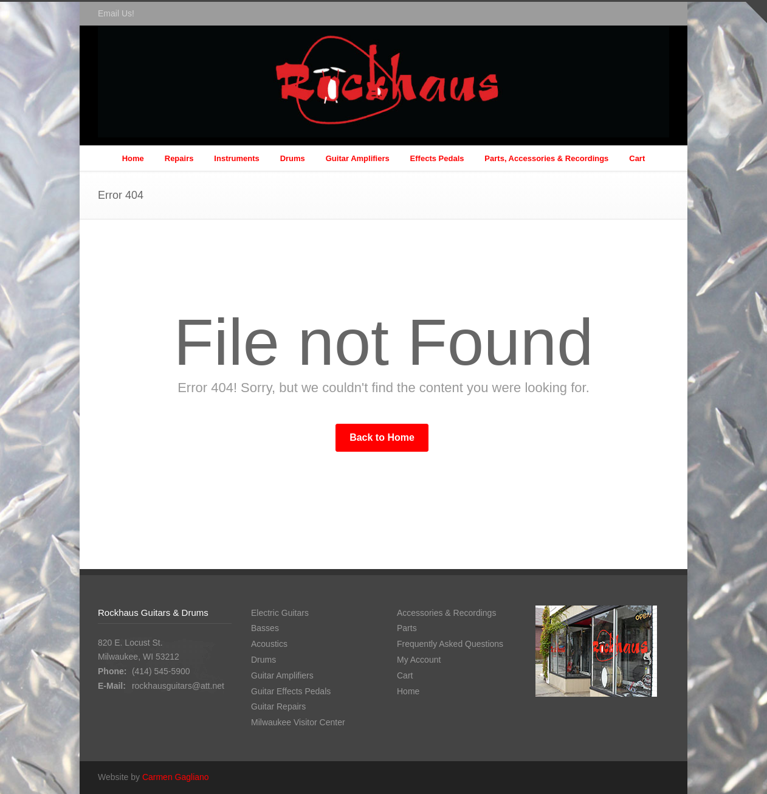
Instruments (236, 158)
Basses (265, 628)
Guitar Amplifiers (358, 158)
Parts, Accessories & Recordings (546, 158)
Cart (637, 158)
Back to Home (381, 437)
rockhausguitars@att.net (178, 686)
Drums (292, 158)
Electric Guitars (280, 613)
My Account (419, 660)
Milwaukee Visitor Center (298, 722)
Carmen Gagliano (175, 777)
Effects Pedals (437, 158)
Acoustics (269, 644)
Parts (407, 628)
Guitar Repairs (278, 706)
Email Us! (116, 13)
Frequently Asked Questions (450, 644)
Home (133, 158)
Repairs (179, 158)
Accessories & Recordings (446, 613)
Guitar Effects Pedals (291, 691)
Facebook (657, 14)
